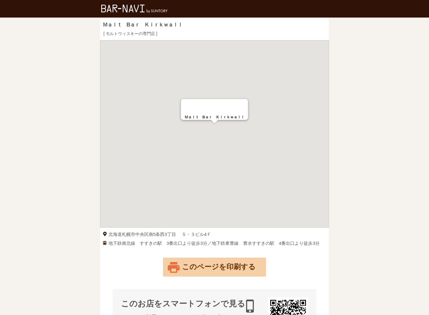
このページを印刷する (219, 267)
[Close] (241, 106)
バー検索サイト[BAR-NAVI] (134, 9)
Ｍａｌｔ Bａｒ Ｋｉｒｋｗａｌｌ (142, 25)
